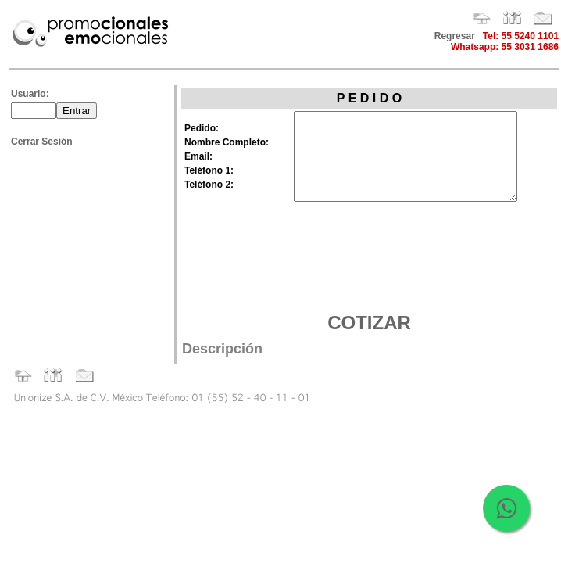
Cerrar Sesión (42, 141)
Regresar (454, 35)
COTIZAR (369, 322)
